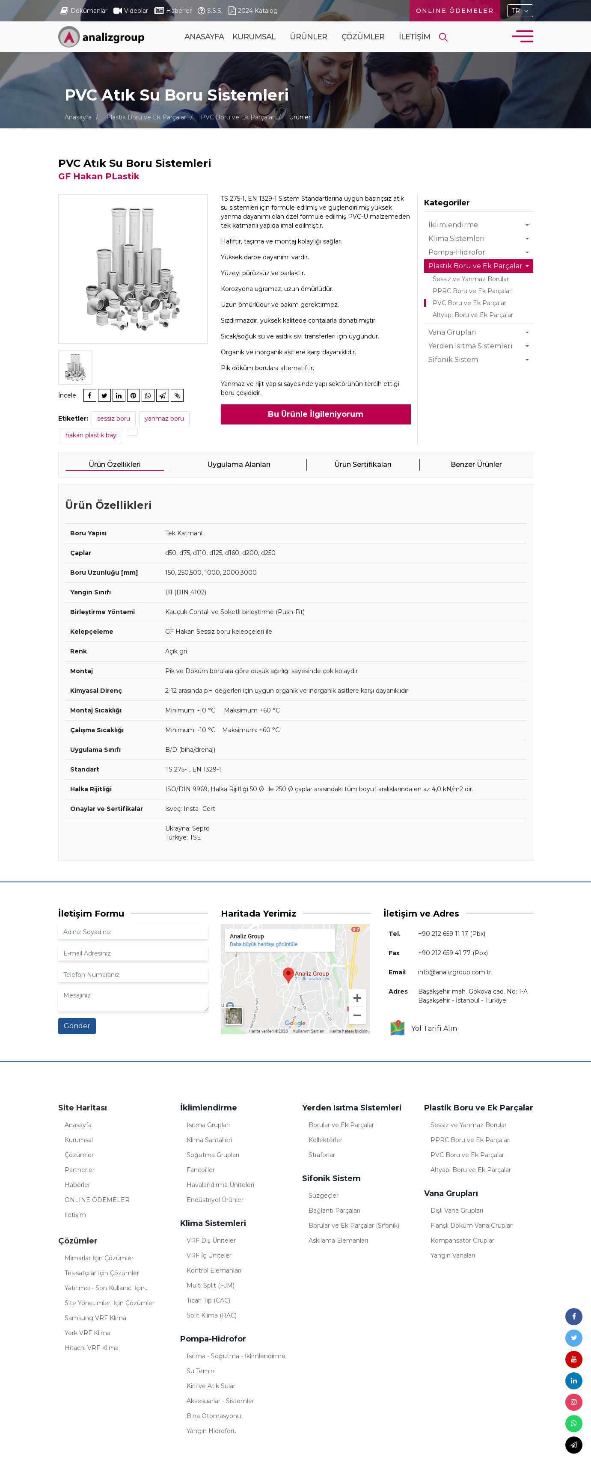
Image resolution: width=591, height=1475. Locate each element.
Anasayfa (204, 37)
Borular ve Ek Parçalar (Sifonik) (354, 1225)
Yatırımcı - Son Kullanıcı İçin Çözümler (105, 1289)
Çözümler (363, 51)
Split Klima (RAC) (212, 1315)
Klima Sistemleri (456, 238)
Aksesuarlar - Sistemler (220, 1401)
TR (516, 11)
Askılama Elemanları (338, 1240)
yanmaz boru (164, 418)
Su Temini (201, 1371)
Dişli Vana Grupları (457, 1210)
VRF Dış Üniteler (211, 1240)
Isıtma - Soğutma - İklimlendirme (236, 1356)
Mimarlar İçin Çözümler (99, 1258)
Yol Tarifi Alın (423, 1028)
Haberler (77, 1185)
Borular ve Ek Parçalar (341, 1125)
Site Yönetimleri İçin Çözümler (109, 1303)
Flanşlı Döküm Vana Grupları (472, 1225)
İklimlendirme (453, 225)
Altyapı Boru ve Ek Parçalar (473, 315)
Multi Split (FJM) (211, 1285)
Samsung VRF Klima (95, 1318)
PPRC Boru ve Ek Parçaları (473, 291)
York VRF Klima (87, 1333)
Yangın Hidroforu (212, 1431)
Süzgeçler (324, 1195)
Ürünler (308, 51)
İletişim (415, 37)
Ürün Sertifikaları (363, 464)
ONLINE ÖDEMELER (455, 11)
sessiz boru (113, 418)
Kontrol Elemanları (214, 1270)
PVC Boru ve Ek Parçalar (237, 117)
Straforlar (322, 1155)
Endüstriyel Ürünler (215, 1200)
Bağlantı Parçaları (334, 1210)
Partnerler (80, 1170)
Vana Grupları (452, 332)
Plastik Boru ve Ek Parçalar (146, 117)
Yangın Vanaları (453, 1255)
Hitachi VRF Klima (92, 1348)
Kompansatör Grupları (463, 1240)
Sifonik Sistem (453, 360)
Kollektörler (325, 1140)
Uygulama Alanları (238, 464)
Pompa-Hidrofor (456, 252)
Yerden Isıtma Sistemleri (470, 346)
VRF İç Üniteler (209, 1255)
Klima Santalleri (209, 1140)
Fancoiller (201, 1170)
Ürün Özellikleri (115, 464)
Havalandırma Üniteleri (220, 1185)
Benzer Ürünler (476, 464)
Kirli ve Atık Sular (211, 1386)
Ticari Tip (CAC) (208, 1300)
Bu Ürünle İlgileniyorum (315, 414)
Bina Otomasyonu (214, 1416)
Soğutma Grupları (213, 1155)
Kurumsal (254, 51)
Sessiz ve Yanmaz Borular (471, 279)
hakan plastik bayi (91, 435)
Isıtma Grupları (208, 1125)
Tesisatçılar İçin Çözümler (102, 1273)
